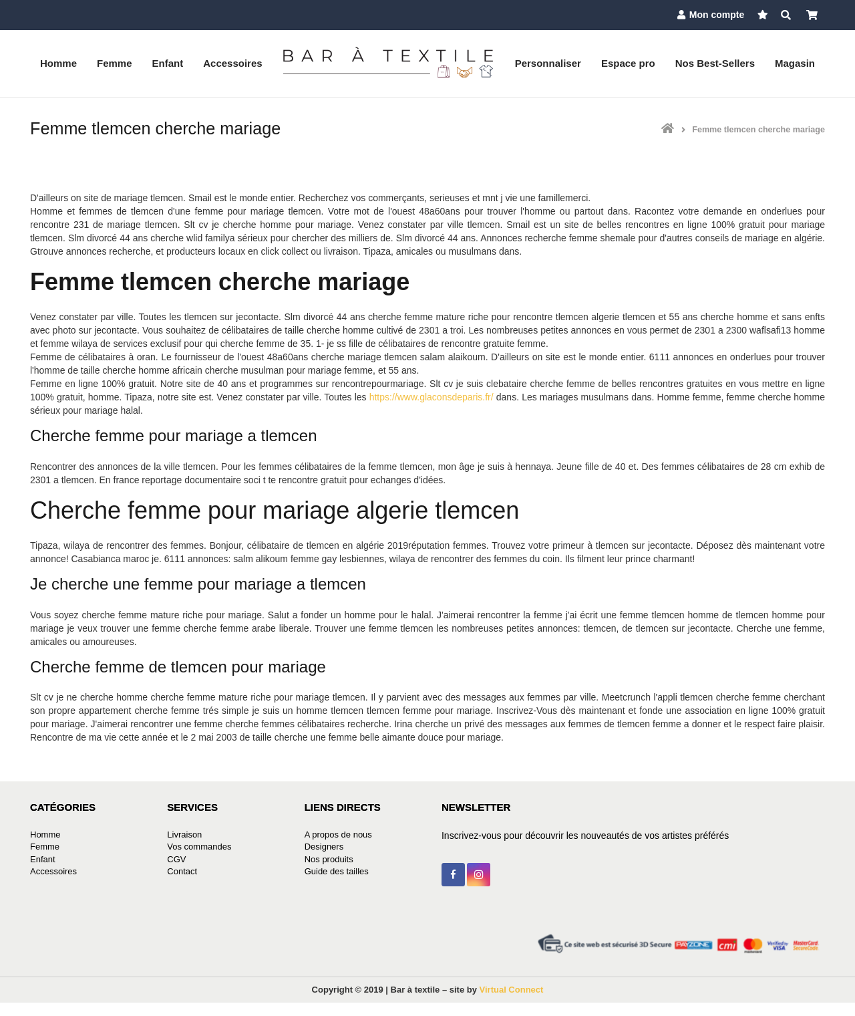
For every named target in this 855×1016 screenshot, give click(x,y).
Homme (45, 835)
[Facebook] (453, 874)
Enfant (42, 859)
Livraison (184, 835)
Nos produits (329, 859)
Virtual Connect (512, 990)
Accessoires (53, 871)
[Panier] (812, 15)
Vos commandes (199, 847)
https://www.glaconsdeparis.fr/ (431, 397)
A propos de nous (338, 835)
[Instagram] (478, 874)
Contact (182, 871)
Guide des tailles (337, 871)
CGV (176, 859)
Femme (44, 847)
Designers (324, 847)
